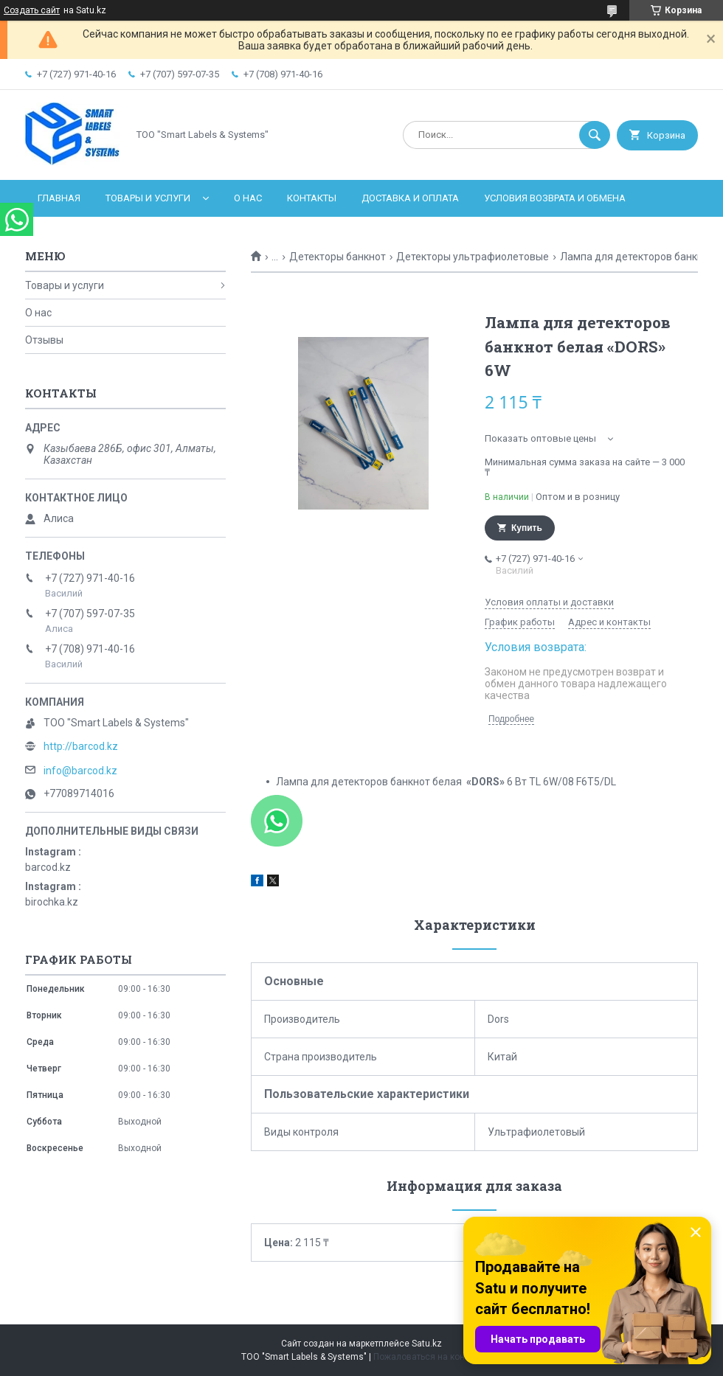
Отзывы (44, 340)
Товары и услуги (147, 198)
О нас (248, 198)
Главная (59, 198)
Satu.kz (427, 1343)
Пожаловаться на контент (427, 1357)
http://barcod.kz (81, 746)
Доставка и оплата (410, 198)
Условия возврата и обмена (555, 198)
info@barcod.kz (80, 770)
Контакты (311, 198)
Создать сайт (32, 10)
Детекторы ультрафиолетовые (472, 257)
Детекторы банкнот (337, 257)
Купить (526, 528)
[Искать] (594, 135)
